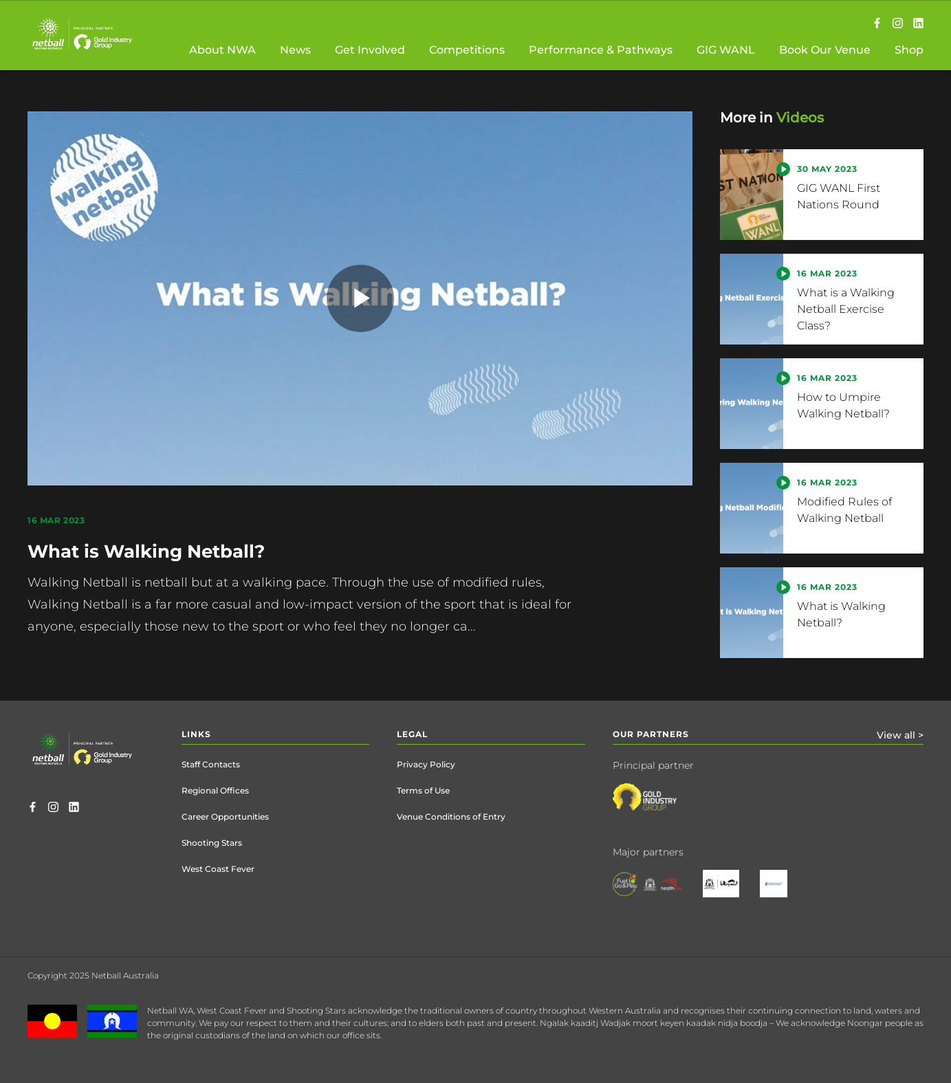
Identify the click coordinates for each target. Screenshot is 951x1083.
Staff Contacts (211, 764)
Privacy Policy (426, 764)
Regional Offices (215, 790)
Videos (800, 117)
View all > (900, 735)
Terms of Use (423, 790)
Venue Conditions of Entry (451, 816)
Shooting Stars (212, 843)
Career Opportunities (225, 816)
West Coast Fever (218, 869)
